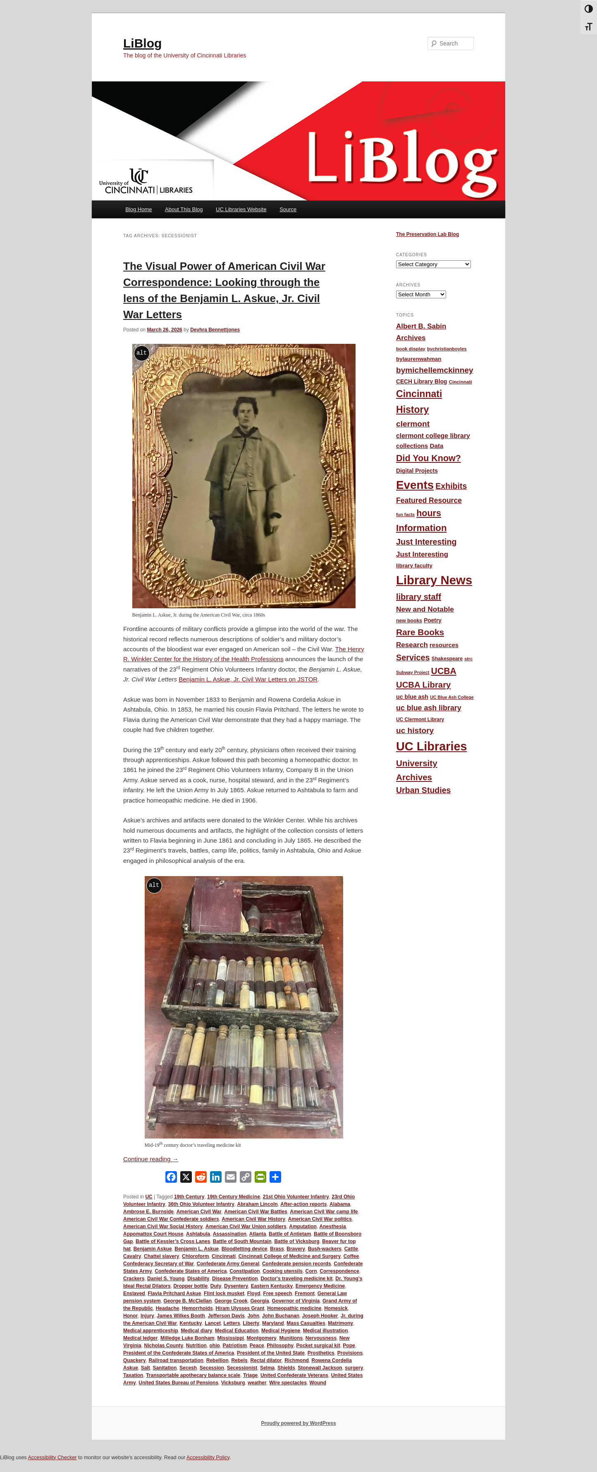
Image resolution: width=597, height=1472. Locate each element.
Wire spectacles (288, 1383)
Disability (198, 1278)
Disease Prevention (235, 1278)
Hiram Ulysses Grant (239, 1308)
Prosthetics (321, 1353)
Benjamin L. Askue (196, 1249)
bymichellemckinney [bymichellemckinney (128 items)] (434, 370)
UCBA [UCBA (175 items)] (443, 671)
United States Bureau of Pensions (178, 1383)
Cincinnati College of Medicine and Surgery (290, 1256)
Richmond (296, 1360)
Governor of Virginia (296, 1301)
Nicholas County (163, 1345)
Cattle (351, 1249)
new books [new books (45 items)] (409, 621)
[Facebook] (171, 1178)
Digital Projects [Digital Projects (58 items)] (417, 470)
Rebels (239, 1360)
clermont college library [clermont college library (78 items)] (433, 435)
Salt (145, 1368)
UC (148, 1197)
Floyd (253, 1293)
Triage (250, 1375)
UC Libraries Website (241, 209)
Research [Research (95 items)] (412, 645)
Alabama (340, 1204)
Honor (130, 1316)
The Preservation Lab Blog (427, 234)
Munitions (291, 1338)
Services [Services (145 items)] (413, 657)
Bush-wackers (324, 1249)
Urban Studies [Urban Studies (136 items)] (423, 790)
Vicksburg (233, 1383)
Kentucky (191, 1323)
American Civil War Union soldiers (246, 1226)
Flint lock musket (224, 1293)
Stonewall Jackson (320, 1368)
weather (257, 1383)
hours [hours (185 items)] (428, 513)
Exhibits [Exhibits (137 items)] (451, 486)
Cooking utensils (283, 1271)
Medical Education (236, 1331)
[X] (186, 1178)
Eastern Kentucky (272, 1286)
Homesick (336, 1308)
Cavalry (132, 1256)
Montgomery (262, 1338)
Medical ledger (140, 1338)
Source (287, 209)
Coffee (351, 1256)
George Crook (231, 1301)
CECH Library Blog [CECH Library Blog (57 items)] (421, 382)
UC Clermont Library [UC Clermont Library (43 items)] (420, 719)
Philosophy (280, 1345)
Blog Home (138, 209)
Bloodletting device (244, 1249)
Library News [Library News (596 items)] (434, 580)
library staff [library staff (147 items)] (418, 596)
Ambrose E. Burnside (148, 1212)
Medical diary (196, 1331)
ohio (215, 1345)
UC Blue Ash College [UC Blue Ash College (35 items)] (452, 697)
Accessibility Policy (207, 1457)
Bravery (296, 1249)
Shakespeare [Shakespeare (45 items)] (447, 659)
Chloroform (195, 1256)
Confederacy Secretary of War (158, 1264)
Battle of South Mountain (242, 1241)
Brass (277, 1249)
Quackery (134, 1360)
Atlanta (257, 1234)
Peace (257, 1345)
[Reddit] (200, 1178)
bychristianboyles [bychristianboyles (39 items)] (447, 348)
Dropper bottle (190, 1286)
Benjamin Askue (153, 1249)
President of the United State (271, 1353)
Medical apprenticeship (150, 1331)
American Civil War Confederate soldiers (171, 1219)
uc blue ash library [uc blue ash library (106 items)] (428, 708)
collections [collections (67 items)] (412, 446)
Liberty (251, 1323)
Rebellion (217, 1360)
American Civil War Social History (163, 1226)
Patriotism (235, 1345)
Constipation (244, 1271)
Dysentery (236, 1286)
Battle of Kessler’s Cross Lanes (173, 1241)
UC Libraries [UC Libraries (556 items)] (431, 746)
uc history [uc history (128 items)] (415, 730)
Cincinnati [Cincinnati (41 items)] (460, 381)
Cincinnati (224, 1256)
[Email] (230, 1178)
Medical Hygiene (280, 1331)
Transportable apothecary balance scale (193, 1375)
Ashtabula (198, 1234)
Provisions (350, 1353)
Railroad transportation (175, 1360)
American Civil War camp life (324, 1212)
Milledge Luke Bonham (187, 1338)
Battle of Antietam (290, 1234)
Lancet (213, 1323)
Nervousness (321, 1338)
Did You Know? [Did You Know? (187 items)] (428, 458)
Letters (232, 1323)
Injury (147, 1316)
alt (141, 353)
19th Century (189, 1197)
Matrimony (340, 1323)
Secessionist (242, 1368)
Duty (216, 1286)
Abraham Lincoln (257, 1204)
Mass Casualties (306, 1323)
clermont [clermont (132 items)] (413, 423)
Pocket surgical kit (318, 1345)
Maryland (273, 1323)
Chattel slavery (161, 1256)
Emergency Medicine (320, 1286)
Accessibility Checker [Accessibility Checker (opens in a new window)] (52, 1457)
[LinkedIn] (215, 1178)
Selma (267, 1368)
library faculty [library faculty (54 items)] (414, 565)
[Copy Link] (245, 1178)
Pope (349, 1345)
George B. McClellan (187, 1301)
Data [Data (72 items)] (436, 445)
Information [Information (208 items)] (421, 528)
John (254, 1316)
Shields (286, 1368)
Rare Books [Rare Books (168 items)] (420, 632)
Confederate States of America (191, 1271)
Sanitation (165, 1368)
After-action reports (303, 1204)
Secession (212, 1368)
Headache (167, 1308)
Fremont (305, 1293)
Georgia (259, 1301)
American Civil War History (253, 1219)
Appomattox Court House (153, 1234)
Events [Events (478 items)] (415, 485)
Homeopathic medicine (294, 1308)
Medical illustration (325, 1331)
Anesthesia (333, 1226)
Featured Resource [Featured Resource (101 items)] (429, 500)
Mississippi (230, 1338)
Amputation (303, 1226)
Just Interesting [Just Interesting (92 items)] (422, 554)
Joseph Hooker (320, 1316)
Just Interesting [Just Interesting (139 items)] (426, 541)
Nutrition (196, 1345)
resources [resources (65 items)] (444, 645)
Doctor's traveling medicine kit (296, 1278)
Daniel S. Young (165, 1278)
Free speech (277, 1293)
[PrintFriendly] (260, 1178)
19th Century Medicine (233, 1197)
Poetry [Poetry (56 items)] (433, 620)
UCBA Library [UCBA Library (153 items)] (423, 684)
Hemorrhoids (197, 1308)
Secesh (188, 1368)
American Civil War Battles (255, 1212)
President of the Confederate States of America (178, 1353)
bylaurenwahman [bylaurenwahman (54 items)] (419, 359)
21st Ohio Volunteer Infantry (296, 1197)
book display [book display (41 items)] (410, 348)
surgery (354, 1368)
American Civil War (199, 1212)
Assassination (229, 1234)
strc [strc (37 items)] (468, 658)
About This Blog (184, 209)
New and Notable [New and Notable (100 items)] (425, 609)
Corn (311, 1271)
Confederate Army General (228, 1264)
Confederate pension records (296, 1264)
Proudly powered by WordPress (298, 1423)
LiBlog (142, 43)
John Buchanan (280, 1316)
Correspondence (339, 1271)
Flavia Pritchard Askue (174, 1293)
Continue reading (150, 1158)
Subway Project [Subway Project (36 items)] (412, 672)
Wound (318, 1383)
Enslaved (134, 1293)
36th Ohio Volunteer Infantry (201, 1204)
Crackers (133, 1278)
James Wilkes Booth (181, 1316)
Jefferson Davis (226, 1316)
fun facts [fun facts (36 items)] (405, 514)
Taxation (133, 1375)
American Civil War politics (320, 1219)
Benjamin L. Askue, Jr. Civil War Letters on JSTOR (248, 679)
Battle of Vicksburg (296, 1241)
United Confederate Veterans (294, 1375)
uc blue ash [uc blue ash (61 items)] (412, 696)
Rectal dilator (266, 1360)
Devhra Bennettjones (215, 330)
